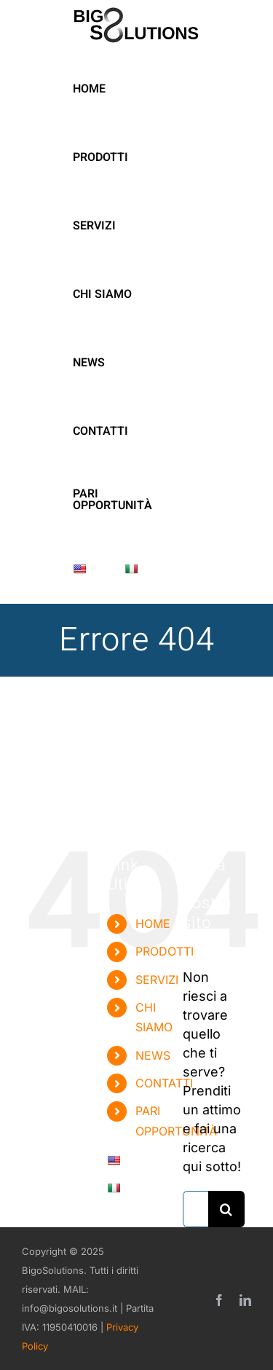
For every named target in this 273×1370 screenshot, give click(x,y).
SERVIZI (156, 979)
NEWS (152, 1055)
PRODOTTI (164, 951)
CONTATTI (164, 1083)
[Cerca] (226, 1209)
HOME (152, 923)
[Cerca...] (195, 1209)
